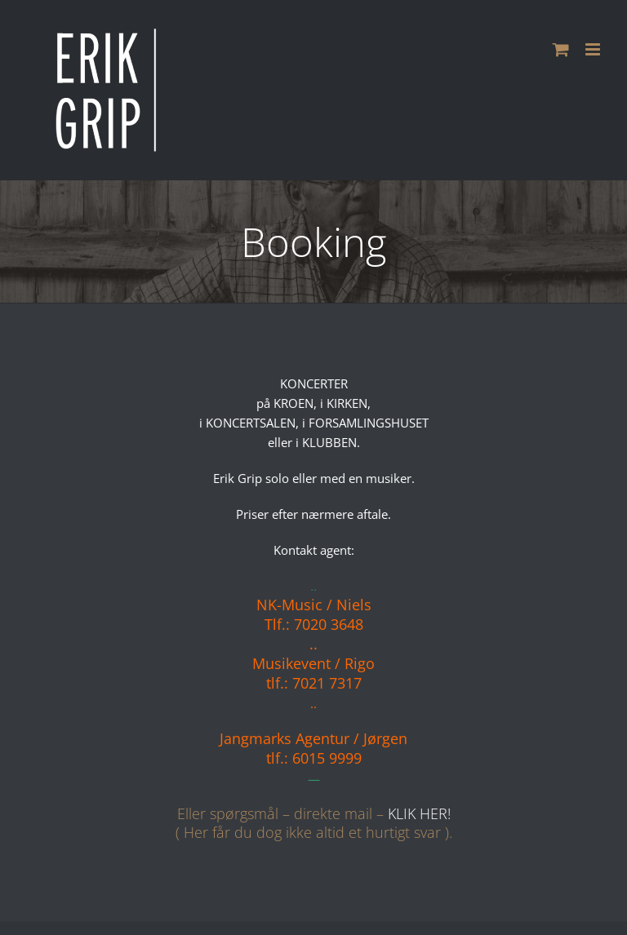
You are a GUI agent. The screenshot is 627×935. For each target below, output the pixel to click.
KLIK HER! (419, 813)
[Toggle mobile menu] (594, 49)
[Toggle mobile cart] (561, 49)
